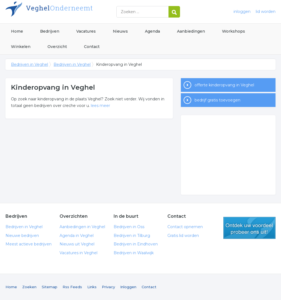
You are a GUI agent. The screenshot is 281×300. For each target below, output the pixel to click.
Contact (92, 46)
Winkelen (20, 46)
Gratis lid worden (183, 235)
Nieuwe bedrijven (22, 235)
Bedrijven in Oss (129, 226)
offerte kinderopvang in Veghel (224, 85)
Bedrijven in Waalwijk (134, 252)
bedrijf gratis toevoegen (217, 100)
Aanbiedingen (191, 31)
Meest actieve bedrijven (28, 244)
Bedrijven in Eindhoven (136, 244)
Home (17, 31)
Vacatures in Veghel (78, 252)
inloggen (242, 11)
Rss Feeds (72, 287)
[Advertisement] (228, 155)
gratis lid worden (249, 228)
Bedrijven (49, 31)
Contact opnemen (185, 226)
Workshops (233, 31)
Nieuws (120, 31)
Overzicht (57, 46)
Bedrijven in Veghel (74, 11)
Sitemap (49, 287)
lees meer (100, 105)
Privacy (108, 287)
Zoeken (29, 287)
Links (92, 287)
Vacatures (86, 31)
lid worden (266, 11)
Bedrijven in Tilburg (132, 235)
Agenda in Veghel (77, 235)
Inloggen (128, 287)
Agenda (152, 31)
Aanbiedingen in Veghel (82, 226)
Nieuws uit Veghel (77, 244)
